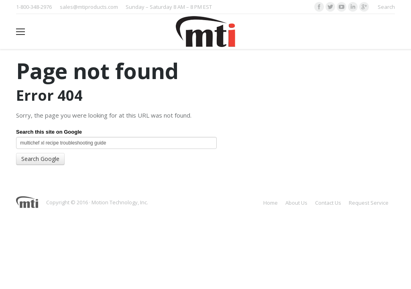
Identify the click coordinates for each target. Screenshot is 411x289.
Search (386, 6)
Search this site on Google (49, 132)
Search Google (40, 159)
